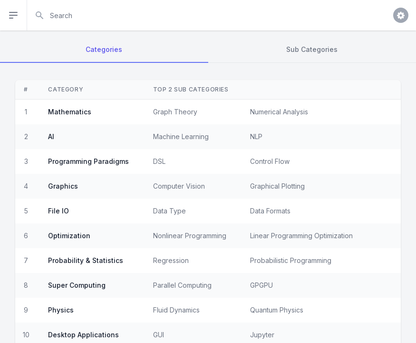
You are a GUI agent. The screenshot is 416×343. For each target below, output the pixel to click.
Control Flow (270, 161)
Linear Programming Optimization (301, 236)
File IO (58, 211)
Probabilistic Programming (290, 260)
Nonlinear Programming (189, 236)
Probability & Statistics (85, 260)
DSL (159, 161)
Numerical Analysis (279, 112)
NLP (256, 136)
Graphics (63, 186)
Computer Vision (179, 186)
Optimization (69, 236)
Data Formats (270, 211)
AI (51, 136)
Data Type (169, 211)
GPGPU (261, 285)
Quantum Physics (276, 310)
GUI (158, 335)
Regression (171, 260)
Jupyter (262, 335)
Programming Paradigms (88, 161)
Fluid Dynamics (176, 310)
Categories (104, 49)
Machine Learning (181, 136)
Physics (61, 310)
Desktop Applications (83, 335)
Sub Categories (312, 49)
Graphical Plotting (277, 186)
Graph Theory (175, 112)
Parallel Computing (182, 285)
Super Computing (77, 285)
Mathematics (69, 112)
